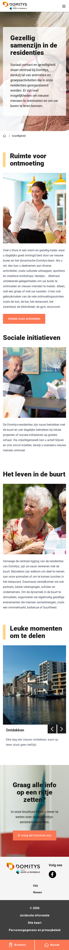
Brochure (17, 945)
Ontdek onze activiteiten (24, 318)
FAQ (35, 885)
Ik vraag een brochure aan (34, 835)
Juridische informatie (34, 915)
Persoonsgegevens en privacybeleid (34, 930)
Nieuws (37, 892)
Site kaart (34, 922)
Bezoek (51, 945)
